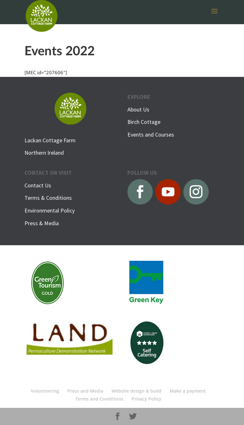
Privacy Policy (146, 399)
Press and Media (85, 391)
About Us (138, 109)
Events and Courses (150, 134)
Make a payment (188, 391)
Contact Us (37, 185)
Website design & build (136, 391)
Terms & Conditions (48, 197)
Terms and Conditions (99, 399)
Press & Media (41, 223)
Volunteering (45, 391)
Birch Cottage (143, 121)
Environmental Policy (49, 210)
